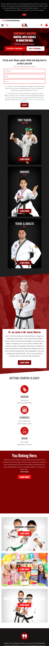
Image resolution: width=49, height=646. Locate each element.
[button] (25, 25)
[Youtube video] (24, 495)
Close (24, 14)
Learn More (25, 159)
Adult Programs (35, 48)
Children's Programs (15, 48)
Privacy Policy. (24, 101)
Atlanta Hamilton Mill (11, 20)
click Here (41, 8)
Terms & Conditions (36, 99)
